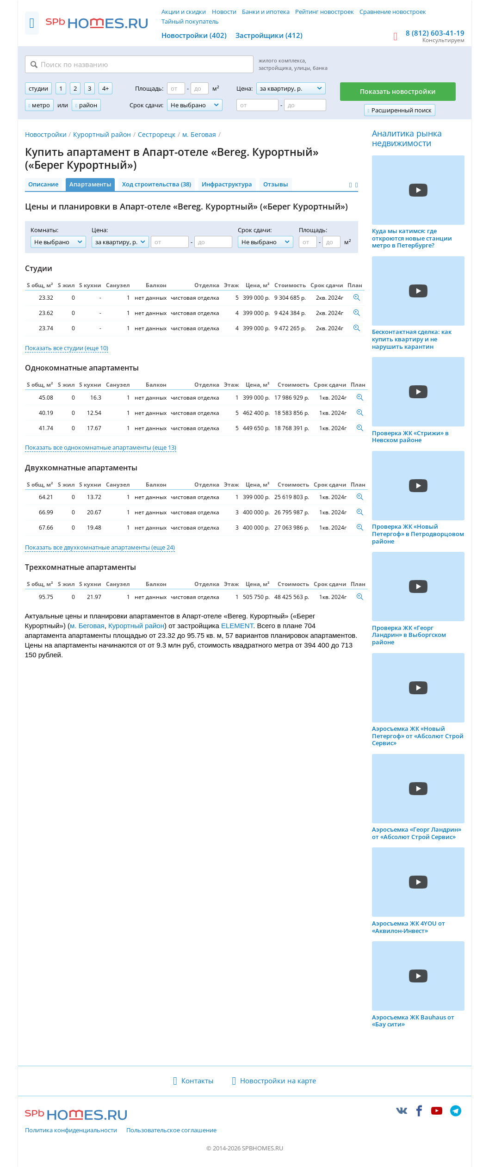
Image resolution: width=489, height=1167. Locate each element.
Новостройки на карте (278, 1080)
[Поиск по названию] (139, 64)
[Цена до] (305, 105)
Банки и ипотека (266, 11)
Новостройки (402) (194, 35)
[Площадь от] (176, 88)
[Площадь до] (200, 88)
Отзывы (275, 184)
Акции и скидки (183, 11)
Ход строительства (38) (156, 184)
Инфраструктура (227, 184)
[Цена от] (257, 105)
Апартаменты (90, 184)
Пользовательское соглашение (171, 1130)
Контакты (197, 1080)
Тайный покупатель (190, 21)
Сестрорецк (156, 134)
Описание (43, 184)
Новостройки (46, 134)
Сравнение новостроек (392, 11)
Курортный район (102, 134)
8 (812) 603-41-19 (435, 33)
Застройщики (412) (269, 35)
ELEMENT (237, 626)
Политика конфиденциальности (71, 1130)
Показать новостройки (398, 91)
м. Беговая (199, 134)
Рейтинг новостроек (324, 11)
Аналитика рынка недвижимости (407, 138)
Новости (224, 11)
